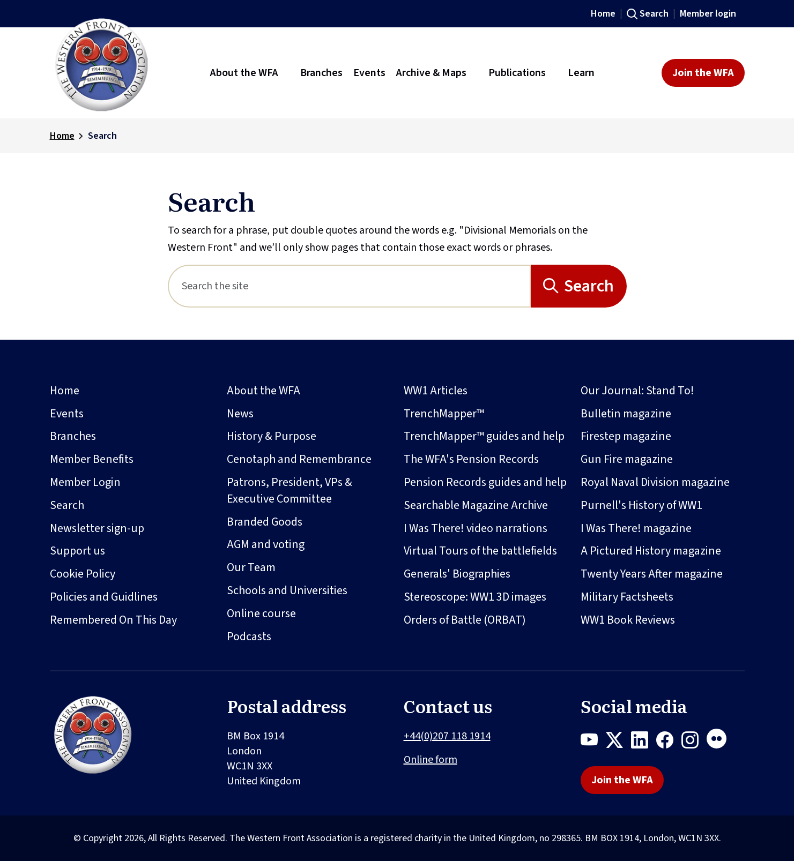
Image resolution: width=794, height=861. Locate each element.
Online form (430, 759)
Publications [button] (517, 72)
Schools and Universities (287, 590)
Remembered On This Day (113, 619)
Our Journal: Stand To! (637, 390)
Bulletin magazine (626, 413)
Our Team (251, 567)
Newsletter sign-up (97, 528)
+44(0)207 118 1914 (447, 736)
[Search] (349, 286)
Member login (708, 13)
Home (603, 13)
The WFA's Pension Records (471, 459)
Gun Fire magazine (627, 459)
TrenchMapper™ (444, 413)
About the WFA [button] (244, 72)
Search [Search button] (589, 286)
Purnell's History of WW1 (641, 505)
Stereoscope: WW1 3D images (475, 596)
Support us (77, 550)
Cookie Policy (82, 573)
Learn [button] (581, 72)
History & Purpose (271, 436)
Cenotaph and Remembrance (299, 459)
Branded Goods (264, 521)
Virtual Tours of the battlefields (480, 550)
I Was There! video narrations (475, 528)
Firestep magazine (626, 436)
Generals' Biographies (457, 573)
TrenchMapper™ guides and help (484, 436)
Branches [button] (321, 72)
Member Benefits (91, 459)
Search (654, 13)
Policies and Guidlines (104, 596)
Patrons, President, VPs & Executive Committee (289, 490)
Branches (73, 436)
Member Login (85, 482)
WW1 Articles (436, 390)
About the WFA (263, 390)
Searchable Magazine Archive (476, 505)
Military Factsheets (627, 596)
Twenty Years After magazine (652, 573)
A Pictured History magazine (651, 550)
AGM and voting (266, 544)
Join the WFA (703, 72)
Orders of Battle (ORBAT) (465, 619)
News (240, 413)
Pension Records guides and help (485, 482)
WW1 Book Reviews (628, 619)
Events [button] (369, 72)
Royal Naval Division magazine (655, 482)
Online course (261, 613)
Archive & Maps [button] (431, 72)
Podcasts (249, 636)
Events (67, 413)
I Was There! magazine (636, 528)
